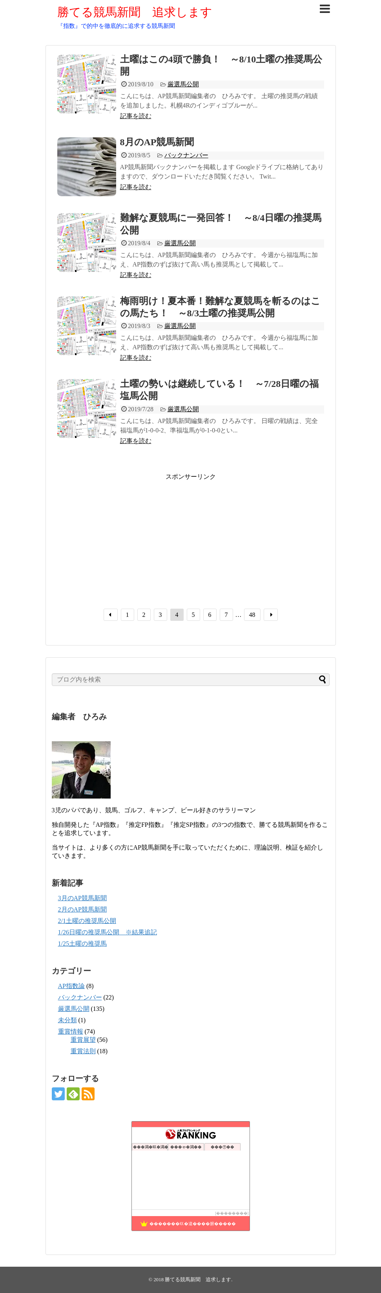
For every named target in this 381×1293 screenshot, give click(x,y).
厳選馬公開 (183, 84)
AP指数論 (71, 986)
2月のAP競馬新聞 (82, 909)
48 (252, 614)
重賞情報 (70, 1031)
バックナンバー (186, 155)
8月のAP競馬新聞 (157, 142)
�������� (232, 1213)
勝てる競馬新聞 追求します (134, 11)
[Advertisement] (123, 536)
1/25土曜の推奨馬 (82, 943)
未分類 (67, 1020)
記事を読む (135, 116)
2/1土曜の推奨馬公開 (87, 920)
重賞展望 (83, 1039)
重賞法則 (83, 1051)
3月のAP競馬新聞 (82, 898)
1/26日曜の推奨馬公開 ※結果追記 (107, 932)
